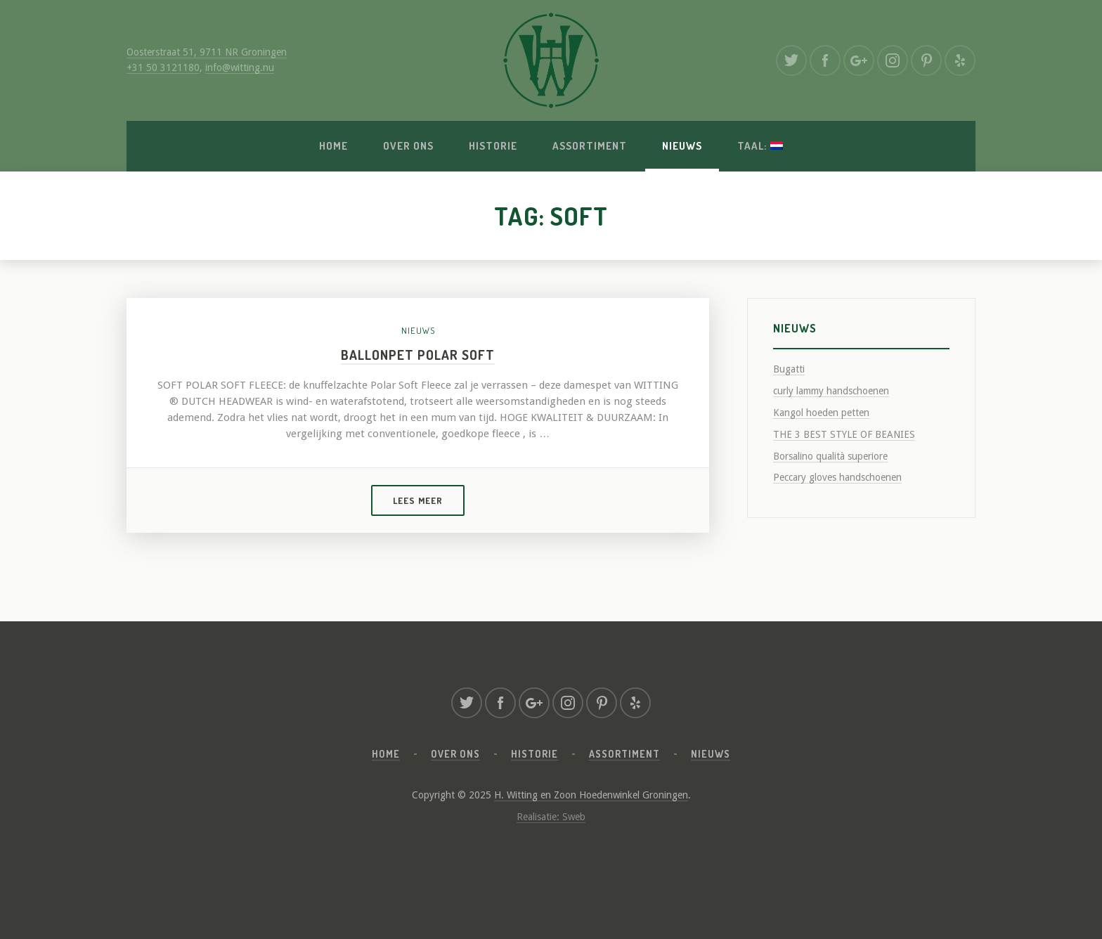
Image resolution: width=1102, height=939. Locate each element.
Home (333, 146)
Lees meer (418, 500)
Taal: (760, 146)
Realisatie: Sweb (551, 816)
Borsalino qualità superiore (830, 456)
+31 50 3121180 (163, 67)
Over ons (408, 146)
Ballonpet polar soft (418, 354)
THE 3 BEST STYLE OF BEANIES (844, 434)
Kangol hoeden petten (821, 412)
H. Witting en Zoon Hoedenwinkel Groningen (591, 795)
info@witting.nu (239, 67)
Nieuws (682, 146)
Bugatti (789, 369)
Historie (493, 146)
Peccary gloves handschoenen (837, 477)
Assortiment (589, 146)
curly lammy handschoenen (831, 390)
